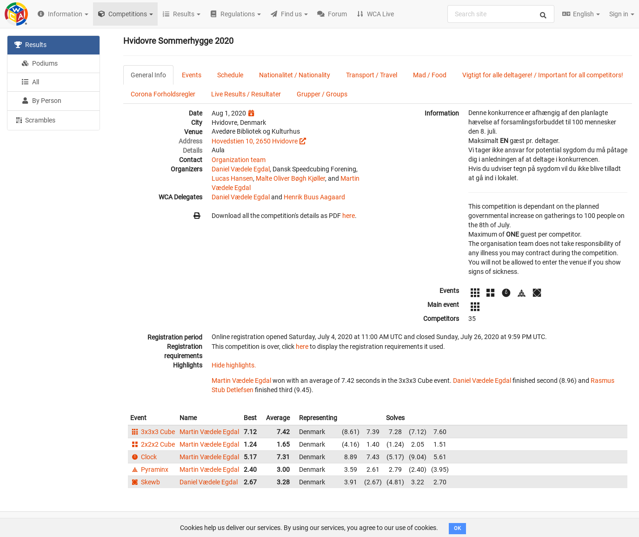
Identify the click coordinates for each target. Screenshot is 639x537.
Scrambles (34, 120)
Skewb (145, 482)
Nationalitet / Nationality (294, 75)
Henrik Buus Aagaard (314, 197)
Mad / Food (429, 75)
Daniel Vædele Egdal (241, 169)
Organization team (239, 159)
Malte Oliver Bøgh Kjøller (290, 178)
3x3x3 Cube (152, 431)
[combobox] (500, 14)
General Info (148, 75)
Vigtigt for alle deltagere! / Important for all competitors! (542, 75)
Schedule (230, 75)
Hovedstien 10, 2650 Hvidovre (255, 141)
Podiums (39, 63)
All (30, 82)
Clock (143, 457)
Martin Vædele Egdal (241, 380)
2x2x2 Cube (152, 444)
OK (457, 528)
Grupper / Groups (322, 94)
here (348, 215)
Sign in (621, 14)
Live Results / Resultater (246, 94)
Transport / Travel (371, 75)
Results (30, 44)
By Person (41, 100)
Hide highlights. (234, 365)
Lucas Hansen (232, 178)
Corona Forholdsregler (163, 94)
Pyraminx (149, 469)
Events (191, 75)
